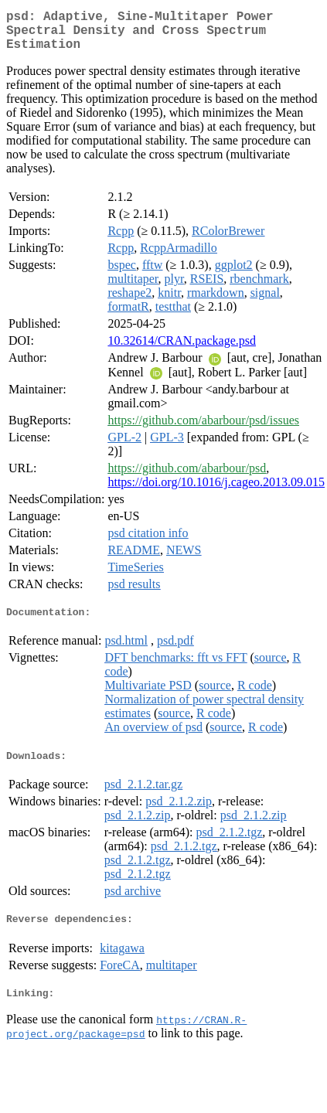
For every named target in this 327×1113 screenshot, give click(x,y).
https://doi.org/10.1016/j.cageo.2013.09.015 (216, 491)
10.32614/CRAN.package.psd (181, 349)
